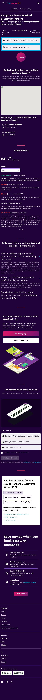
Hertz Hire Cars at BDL (11, 520)
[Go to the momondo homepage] (13, 3)
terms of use (26, 462)
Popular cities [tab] (25, 497)
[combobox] (5, 33)
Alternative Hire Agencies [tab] (13, 492)
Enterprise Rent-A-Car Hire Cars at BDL (16, 514)
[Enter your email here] (23, 447)
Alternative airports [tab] (11, 497)
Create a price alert (29, 582)
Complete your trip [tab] (11, 502)
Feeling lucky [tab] (25, 502)
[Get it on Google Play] (6, 673)
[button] (3, 3)
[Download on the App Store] (18, 673)
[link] (21, 333)
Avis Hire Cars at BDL (10, 517)
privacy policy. (37, 462)
